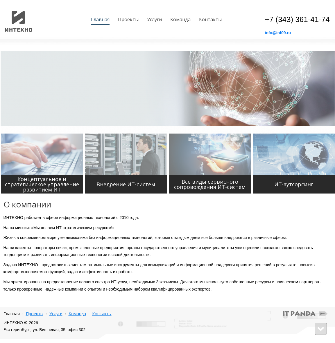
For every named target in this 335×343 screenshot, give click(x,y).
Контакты (102, 313)
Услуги (55, 313)
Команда (77, 313)
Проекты (34, 313)
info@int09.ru (278, 32)
